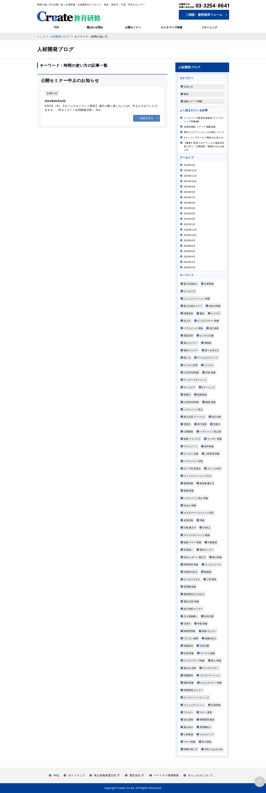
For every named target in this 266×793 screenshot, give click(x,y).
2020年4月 (190, 256)
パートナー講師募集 (164, 775)
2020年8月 (190, 240)
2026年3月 (190, 165)
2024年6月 (190, 202)
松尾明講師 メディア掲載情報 (200, 126)
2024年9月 (190, 186)
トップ (41, 36)
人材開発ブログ (60, 36)
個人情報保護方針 (104, 775)
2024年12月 (190, 170)
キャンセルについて (198, 775)
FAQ (54, 775)
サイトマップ (74, 775)
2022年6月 (190, 213)
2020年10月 (190, 235)
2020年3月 (190, 262)
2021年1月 (190, 224)
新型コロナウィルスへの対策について (204, 132)
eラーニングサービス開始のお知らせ (204, 137)
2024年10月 (190, 181)
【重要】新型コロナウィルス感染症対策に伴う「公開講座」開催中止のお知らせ (204, 146)
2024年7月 (190, 197)
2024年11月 (190, 176)
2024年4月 (190, 208)
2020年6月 (190, 246)
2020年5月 (190, 251)
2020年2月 (190, 267)
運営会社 (134, 775)
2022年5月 (190, 219)
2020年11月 (190, 229)
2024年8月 (190, 192)
